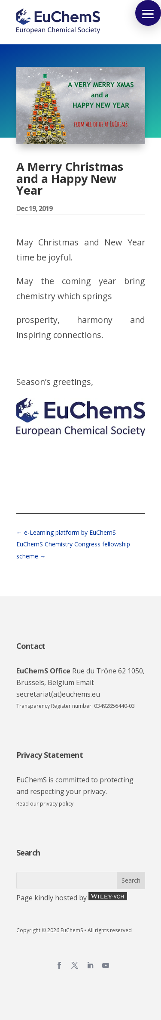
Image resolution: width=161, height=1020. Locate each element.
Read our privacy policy (44, 803)
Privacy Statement (49, 755)
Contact (31, 646)
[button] (148, 13)
